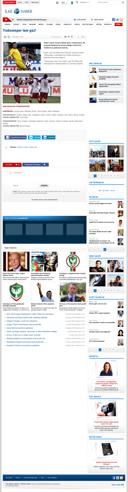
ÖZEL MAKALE (95, 396)
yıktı (35, 147)
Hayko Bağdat (103, 312)
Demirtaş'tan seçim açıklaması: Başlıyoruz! (110, 70)
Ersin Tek (103, 212)
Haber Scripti (116, 485)
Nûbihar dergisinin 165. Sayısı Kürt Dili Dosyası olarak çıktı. (106, 465)
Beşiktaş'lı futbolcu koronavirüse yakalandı (23, 345)
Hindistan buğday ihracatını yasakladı (109, 78)
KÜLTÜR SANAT (95, 437)
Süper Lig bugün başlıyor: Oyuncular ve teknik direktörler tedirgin (32, 331)
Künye (20, 2)
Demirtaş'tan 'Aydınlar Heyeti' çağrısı (109, 93)
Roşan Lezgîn (103, 221)
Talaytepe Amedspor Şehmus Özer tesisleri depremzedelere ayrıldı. (44, 276)
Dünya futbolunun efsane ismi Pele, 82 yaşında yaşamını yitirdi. (44, 307)
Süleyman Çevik (103, 203)
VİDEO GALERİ (95, 256)
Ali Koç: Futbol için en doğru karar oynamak (23, 335)
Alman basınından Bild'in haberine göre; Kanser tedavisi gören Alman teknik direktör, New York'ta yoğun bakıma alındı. (16, 276)
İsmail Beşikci (103, 340)
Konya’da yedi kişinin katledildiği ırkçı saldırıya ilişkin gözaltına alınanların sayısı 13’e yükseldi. (106, 426)
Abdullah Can (103, 241)
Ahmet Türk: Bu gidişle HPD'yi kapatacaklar (110, 85)
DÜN (99, 190)
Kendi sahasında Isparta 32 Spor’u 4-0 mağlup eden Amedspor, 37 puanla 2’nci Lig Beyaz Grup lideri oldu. (16, 307)
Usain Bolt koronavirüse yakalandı (20, 328)
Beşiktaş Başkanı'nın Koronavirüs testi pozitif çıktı (26, 338)
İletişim (18, 477)
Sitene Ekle (35, 2)
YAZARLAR (93, 197)
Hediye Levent (103, 331)
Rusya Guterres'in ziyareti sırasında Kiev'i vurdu (108, 100)
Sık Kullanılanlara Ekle (30, 477)
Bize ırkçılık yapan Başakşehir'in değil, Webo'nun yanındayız (30, 314)
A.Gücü (25, 147)
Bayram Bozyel (103, 232)
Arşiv (26, 2)
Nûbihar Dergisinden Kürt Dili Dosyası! (32, 20)
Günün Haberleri (9, 2)
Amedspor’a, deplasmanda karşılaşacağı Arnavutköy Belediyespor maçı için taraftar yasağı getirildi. (72, 276)
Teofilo (31, 147)
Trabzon (19, 147)
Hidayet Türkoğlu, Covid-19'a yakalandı (22, 321)
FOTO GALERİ (94, 141)
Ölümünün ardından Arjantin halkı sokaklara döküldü (27, 318)
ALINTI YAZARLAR (96, 297)
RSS (42, 477)
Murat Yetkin (103, 303)
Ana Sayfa (9, 477)
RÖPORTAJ (93, 356)
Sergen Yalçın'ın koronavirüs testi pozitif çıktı (24, 325)
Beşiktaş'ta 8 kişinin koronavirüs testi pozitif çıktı (25, 342)
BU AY (112, 190)
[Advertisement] (79, 11)
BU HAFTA (106, 190)
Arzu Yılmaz (103, 322)
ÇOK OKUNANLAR (96, 182)
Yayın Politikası (52, 477)
